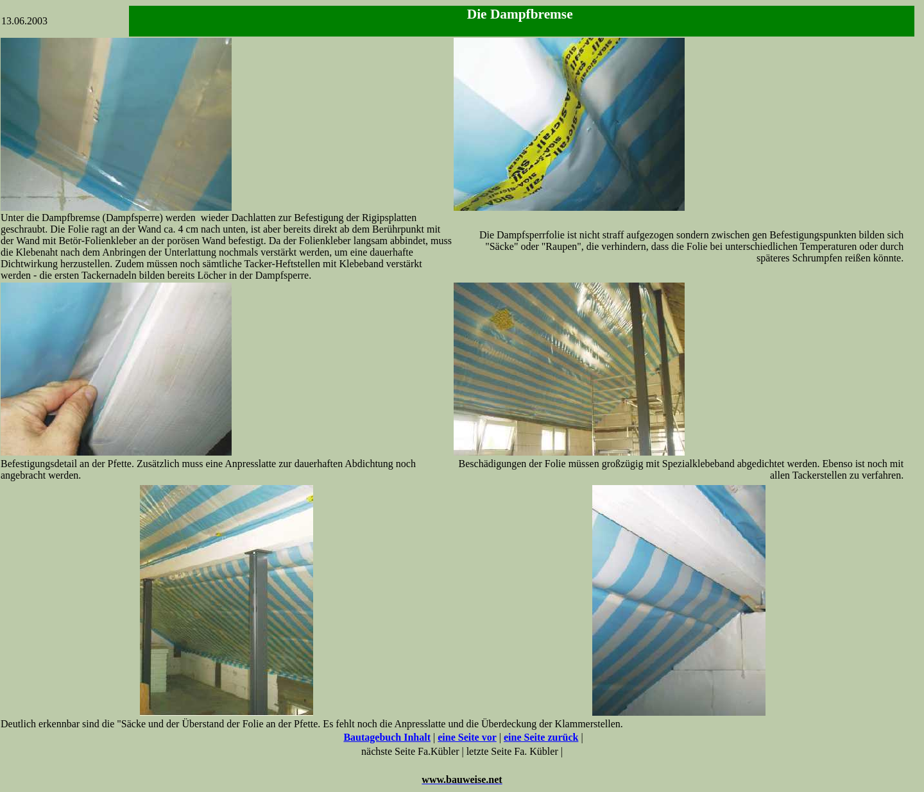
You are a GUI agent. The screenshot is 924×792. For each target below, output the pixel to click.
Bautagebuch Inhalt (387, 737)
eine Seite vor (467, 737)
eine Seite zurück (541, 737)
